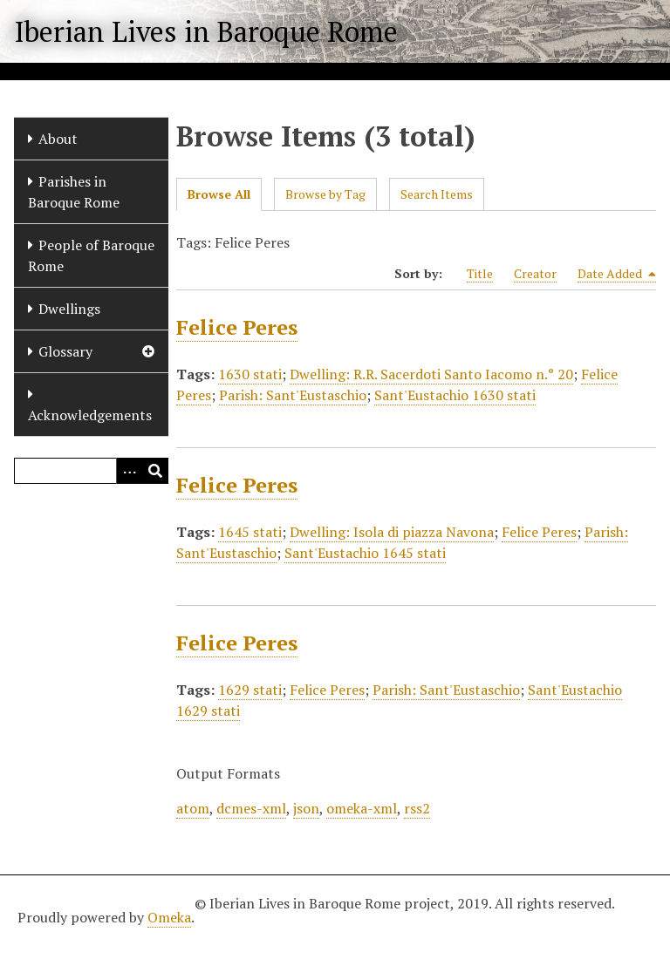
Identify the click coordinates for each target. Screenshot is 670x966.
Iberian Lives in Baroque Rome (206, 31)
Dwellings (69, 308)
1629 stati (250, 689)
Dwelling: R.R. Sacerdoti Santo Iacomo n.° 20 (431, 374)
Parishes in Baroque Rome (74, 192)
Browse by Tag (325, 194)
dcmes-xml (251, 808)
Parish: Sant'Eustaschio (292, 395)
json (306, 808)
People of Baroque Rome (91, 255)
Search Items (436, 194)
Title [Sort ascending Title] (480, 273)
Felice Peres (236, 327)
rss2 (417, 808)
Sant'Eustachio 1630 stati (455, 395)
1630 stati (250, 374)
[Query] (91, 471)
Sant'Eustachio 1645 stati (365, 552)
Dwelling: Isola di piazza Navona (392, 531)
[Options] (129, 471)
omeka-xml (361, 808)
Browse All (219, 194)
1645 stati (250, 531)
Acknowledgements (90, 415)
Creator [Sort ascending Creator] (535, 273)
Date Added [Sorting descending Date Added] (617, 273)
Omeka (169, 917)
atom (192, 808)
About (58, 138)
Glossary (65, 351)
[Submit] (155, 471)
